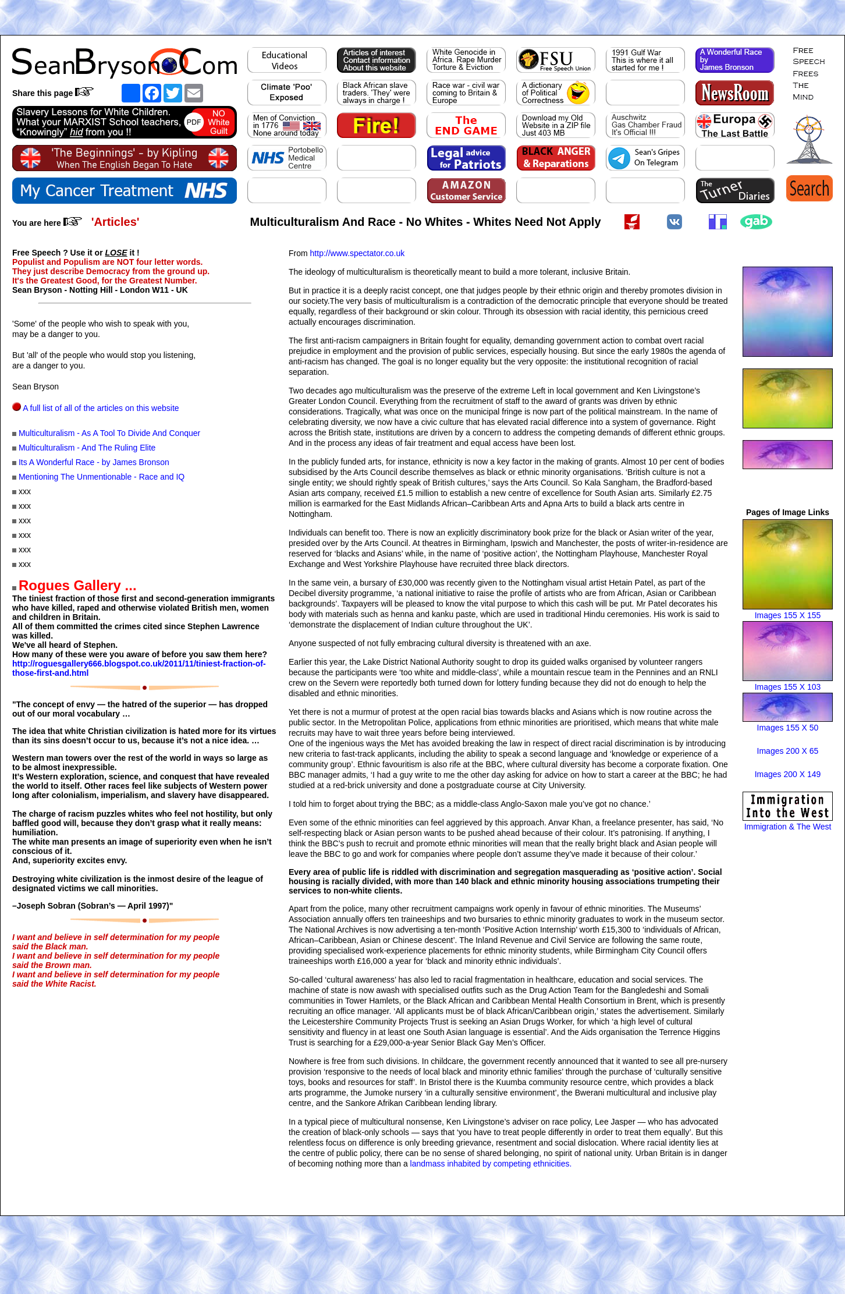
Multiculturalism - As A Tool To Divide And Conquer (109, 433)
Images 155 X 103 (788, 687)
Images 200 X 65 (788, 751)
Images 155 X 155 (788, 615)
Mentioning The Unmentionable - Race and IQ (101, 476)
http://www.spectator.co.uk (357, 253)
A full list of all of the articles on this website (101, 408)
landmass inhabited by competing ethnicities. (491, 1163)
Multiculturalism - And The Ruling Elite (87, 447)
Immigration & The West (788, 826)
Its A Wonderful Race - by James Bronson (94, 462)
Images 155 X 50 (788, 727)
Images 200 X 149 (788, 774)
